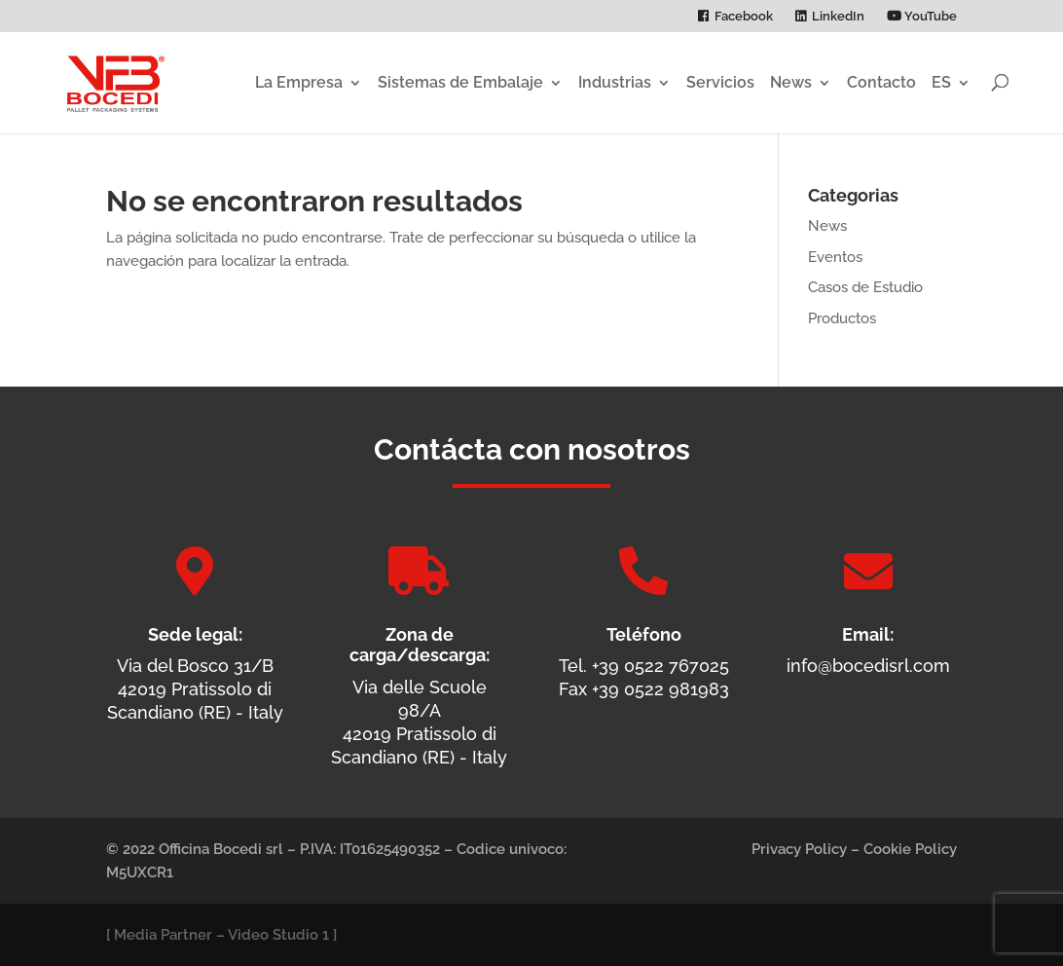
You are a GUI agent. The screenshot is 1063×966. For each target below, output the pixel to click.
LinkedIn (838, 16)
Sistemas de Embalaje (460, 82)
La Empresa (299, 82)
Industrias (614, 82)
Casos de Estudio (865, 287)
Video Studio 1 (278, 935)
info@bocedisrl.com (868, 665)
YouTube (922, 16)
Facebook (744, 16)
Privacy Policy (799, 849)
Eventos (835, 257)
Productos (842, 318)
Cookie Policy (910, 849)
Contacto (881, 82)
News (791, 82)
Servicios (720, 82)
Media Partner (163, 935)
